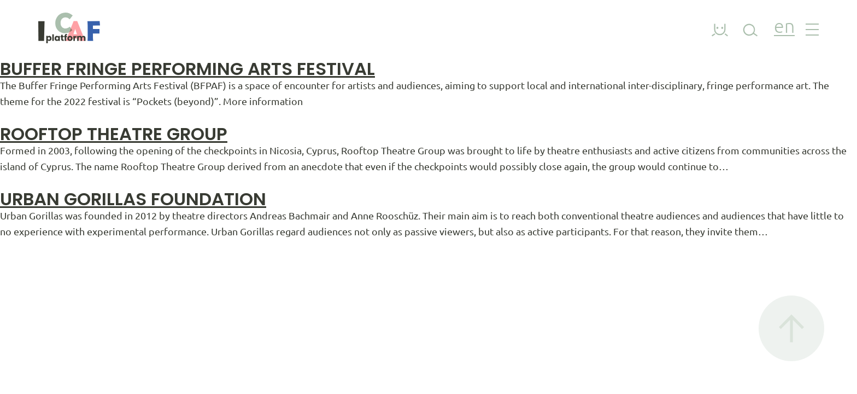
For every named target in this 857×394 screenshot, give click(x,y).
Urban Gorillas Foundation (133, 199)
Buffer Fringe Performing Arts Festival (187, 68)
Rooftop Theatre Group (113, 133)
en (784, 27)
